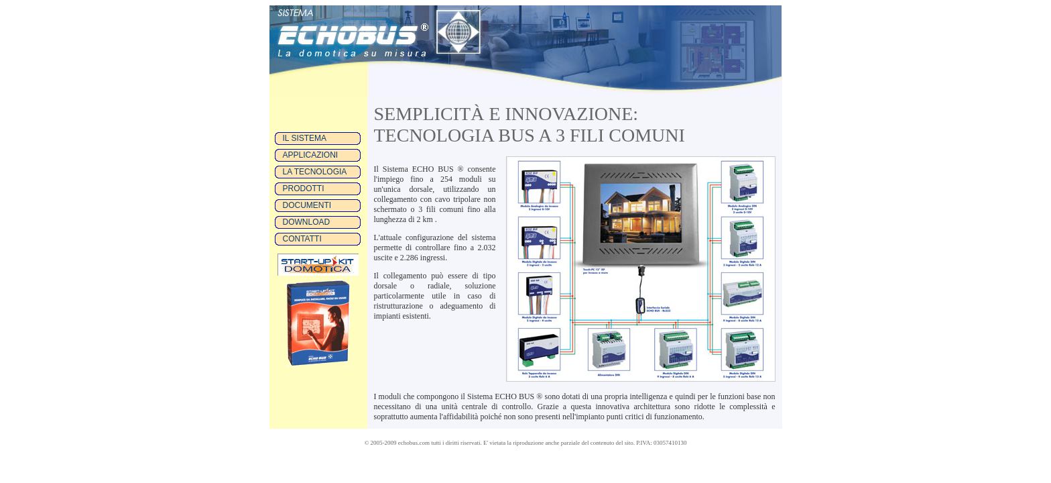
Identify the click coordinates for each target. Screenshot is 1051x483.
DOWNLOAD (306, 222)
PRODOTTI (303, 188)
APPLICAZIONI (310, 155)
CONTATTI (302, 239)
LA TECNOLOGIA (315, 171)
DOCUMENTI (307, 205)
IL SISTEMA (305, 138)
